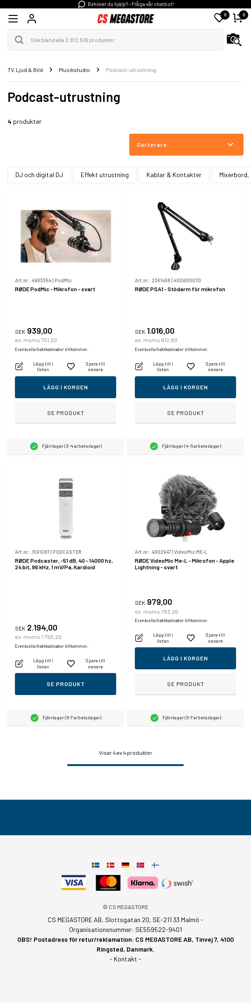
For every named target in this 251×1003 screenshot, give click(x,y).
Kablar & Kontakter (174, 175)
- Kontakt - (125, 959)
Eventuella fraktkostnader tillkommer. (51, 349)
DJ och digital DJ (39, 175)
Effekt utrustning (105, 175)
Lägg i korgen (65, 387)
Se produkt (65, 412)
